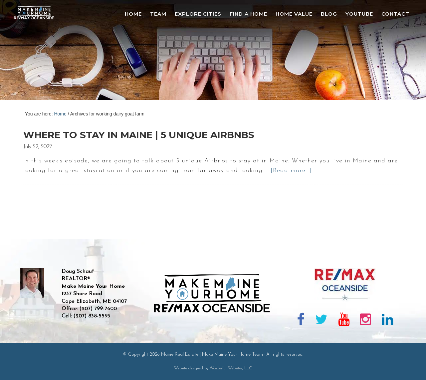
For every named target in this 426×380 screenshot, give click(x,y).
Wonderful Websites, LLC (231, 368)
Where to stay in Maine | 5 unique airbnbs (138, 134)
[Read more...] (291, 170)
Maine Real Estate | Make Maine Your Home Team (37, 52)
